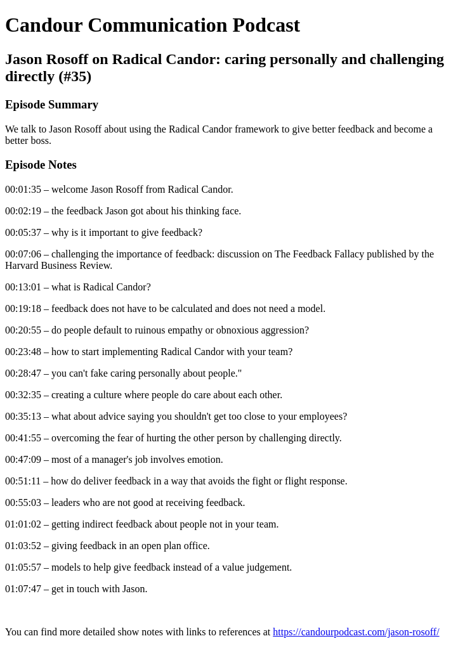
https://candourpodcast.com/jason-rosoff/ (356, 631)
